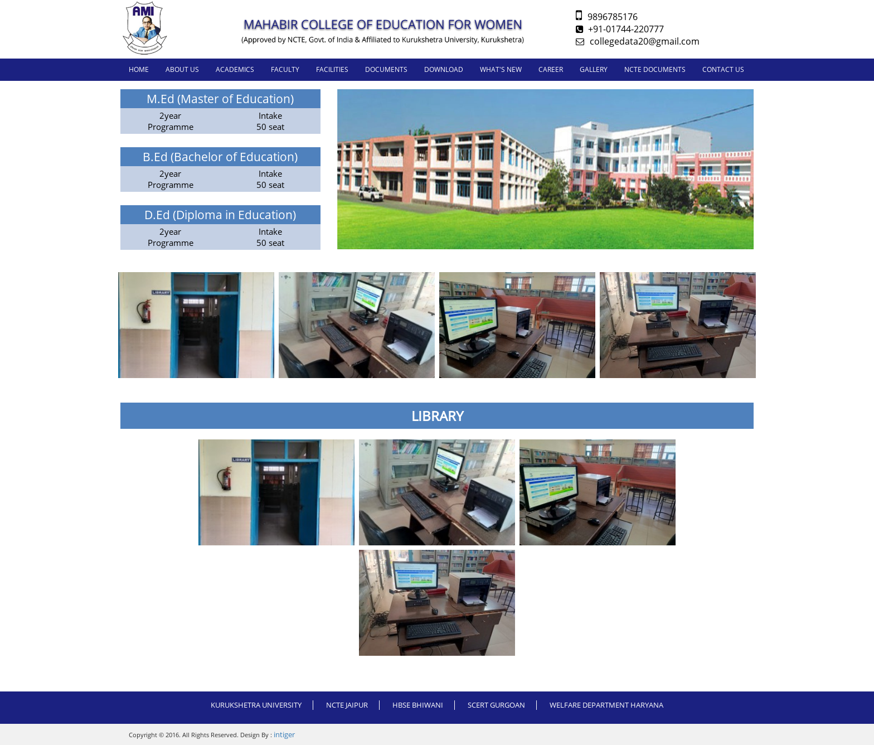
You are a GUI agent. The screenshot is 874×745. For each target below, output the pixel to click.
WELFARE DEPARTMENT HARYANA (606, 705)
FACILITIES (332, 69)
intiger (284, 734)
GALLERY (594, 69)
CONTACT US (723, 69)
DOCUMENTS (386, 69)
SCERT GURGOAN (496, 705)
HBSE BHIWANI (417, 705)
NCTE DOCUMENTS (655, 69)
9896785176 (607, 17)
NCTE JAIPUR (347, 705)
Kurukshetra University (256, 705)
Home (139, 69)
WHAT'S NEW (501, 69)
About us (182, 69)
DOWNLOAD (443, 69)
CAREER (550, 69)
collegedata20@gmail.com (638, 41)
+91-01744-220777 (620, 29)
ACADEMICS (235, 69)
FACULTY (285, 69)
